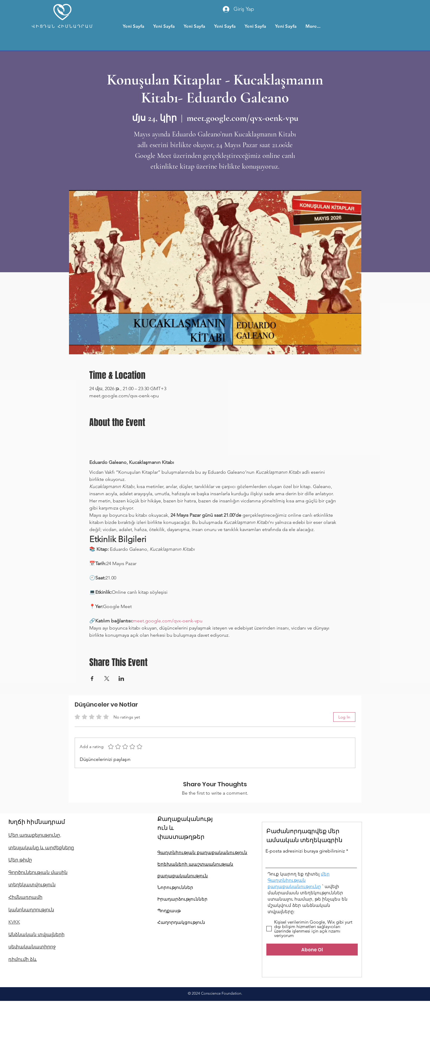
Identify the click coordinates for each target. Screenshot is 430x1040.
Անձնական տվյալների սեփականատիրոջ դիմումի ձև (36, 947)
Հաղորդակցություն (181, 922)
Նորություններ (175, 887)
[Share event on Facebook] (92, 678)
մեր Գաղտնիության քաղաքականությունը (299, 880)
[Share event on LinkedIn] (121, 678)
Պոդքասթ (169, 910)
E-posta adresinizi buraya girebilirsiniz (305, 851)
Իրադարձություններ (182, 899)
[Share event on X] (107, 678)
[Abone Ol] (312, 950)
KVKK (14, 922)
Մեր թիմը (20, 860)
